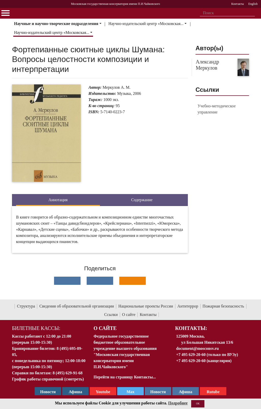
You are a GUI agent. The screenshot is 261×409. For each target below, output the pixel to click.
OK (198, 403)
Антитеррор (187, 306)
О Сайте (105, 328)
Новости (158, 392)
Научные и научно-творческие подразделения (56, 23)
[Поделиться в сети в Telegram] (100, 281)
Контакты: (191, 328)
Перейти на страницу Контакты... (125, 377)
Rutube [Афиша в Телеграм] (213, 392)
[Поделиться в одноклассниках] (132, 281)
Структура (26, 306)
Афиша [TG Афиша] (75, 392)
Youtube (103, 392)
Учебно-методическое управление (217, 109)
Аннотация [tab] (58, 200)
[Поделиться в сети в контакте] (67, 281)
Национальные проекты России (145, 306)
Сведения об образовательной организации (76, 306)
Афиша (185, 392)
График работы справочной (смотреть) (48, 379)
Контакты (148, 314)
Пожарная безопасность (223, 306)
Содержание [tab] (142, 200)
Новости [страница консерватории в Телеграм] (48, 392)
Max (130, 392)
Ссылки (111, 314)
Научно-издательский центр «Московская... (146, 23)
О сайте (129, 314)
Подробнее (178, 403)
